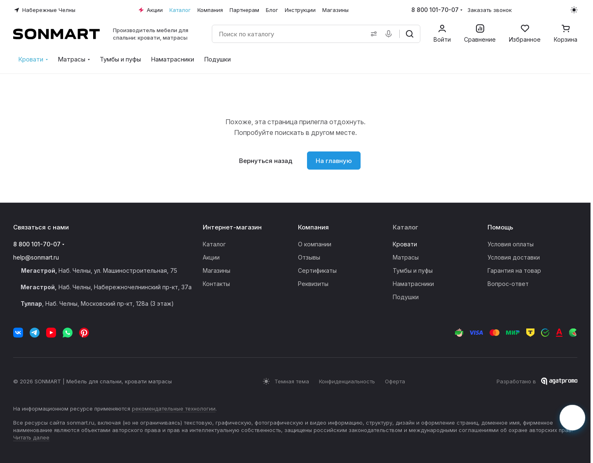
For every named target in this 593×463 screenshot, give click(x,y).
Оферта (395, 381)
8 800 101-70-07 (435, 9)
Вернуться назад (266, 161)
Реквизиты (313, 283)
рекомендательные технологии (174, 408)
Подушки (406, 296)
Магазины (216, 270)
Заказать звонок (489, 10)
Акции (211, 257)
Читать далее (31, 437)
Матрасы (406, 257)
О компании (314, 244)
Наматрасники (413, 283)
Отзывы (309, 257)
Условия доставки (514, 257)
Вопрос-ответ (508, 283)
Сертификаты (317, 270)
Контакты (216, 283)
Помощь (500, 227)
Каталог (214, 244)
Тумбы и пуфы (413, 270)
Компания (313, 227)
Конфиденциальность (347, 381)
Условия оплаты (511, 244)
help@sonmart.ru (36, 257)
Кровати (405, 244)
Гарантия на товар (514, 270)
